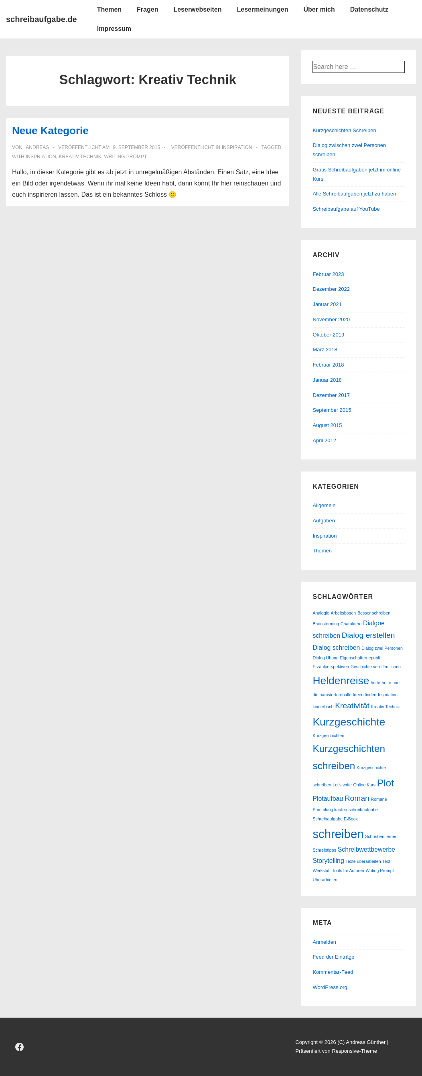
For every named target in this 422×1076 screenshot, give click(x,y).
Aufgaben (323, 521)
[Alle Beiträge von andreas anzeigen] (37, 147)
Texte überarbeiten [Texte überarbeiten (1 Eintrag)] (363, 861)
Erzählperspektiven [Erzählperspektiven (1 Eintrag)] (330, 666)
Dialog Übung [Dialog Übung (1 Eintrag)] (325, 657)
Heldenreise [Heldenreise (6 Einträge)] (340, 681)
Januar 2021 (326, 304)
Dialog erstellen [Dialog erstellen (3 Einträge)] (368, 635)
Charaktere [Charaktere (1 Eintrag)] (351, 623)
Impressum (114, 28)
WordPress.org (329, 987)
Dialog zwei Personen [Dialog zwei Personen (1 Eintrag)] (382, 648)
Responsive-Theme (354, 1051)
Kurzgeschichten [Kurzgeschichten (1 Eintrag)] (328, 735)
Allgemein (323, 505)
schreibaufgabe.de (41, 19)
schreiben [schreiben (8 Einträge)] (337, 833)
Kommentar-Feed (332, 972)
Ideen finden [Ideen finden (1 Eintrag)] (365, 694)
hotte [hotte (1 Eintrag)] (375, 682)
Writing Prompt (125, 156)
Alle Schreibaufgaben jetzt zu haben (354, 194)
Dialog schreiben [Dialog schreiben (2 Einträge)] (336, 647)
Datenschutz (369, 9)
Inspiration (237, 147)
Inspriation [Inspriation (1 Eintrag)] (388, 694)
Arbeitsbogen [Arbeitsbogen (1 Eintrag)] (343, 613)
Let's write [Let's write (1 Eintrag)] (342, 784)
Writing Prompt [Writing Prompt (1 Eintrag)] (379, 870)
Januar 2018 (326, 380)
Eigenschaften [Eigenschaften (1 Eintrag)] (353, 657)
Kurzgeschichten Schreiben (344, 130)
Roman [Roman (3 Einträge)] (357, 798)
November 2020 (331, 319)
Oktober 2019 (328, 335)
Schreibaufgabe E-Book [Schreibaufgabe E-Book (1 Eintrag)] (335, 818)
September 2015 (331, 410)
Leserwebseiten (197, 9)
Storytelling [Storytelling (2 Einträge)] (328, 860)
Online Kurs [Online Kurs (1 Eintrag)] (364, 784)
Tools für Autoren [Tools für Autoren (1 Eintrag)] (348, 870)
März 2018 (324, 350)
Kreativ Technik (80, 156)
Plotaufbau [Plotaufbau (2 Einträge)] (327, 798)
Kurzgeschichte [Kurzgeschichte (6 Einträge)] (348, 722)
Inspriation (41, 156)
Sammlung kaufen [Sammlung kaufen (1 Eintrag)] (329, 809)
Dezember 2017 (331, 395)
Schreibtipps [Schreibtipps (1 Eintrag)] (324, 850)
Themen (109, 9)
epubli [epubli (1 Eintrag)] (374, 657)
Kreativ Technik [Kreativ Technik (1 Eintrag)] (385, 706)
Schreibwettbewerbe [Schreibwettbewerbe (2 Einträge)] (366, 849)
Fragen (147, 9)
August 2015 (327, 425)
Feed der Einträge (333, 957)
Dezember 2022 (331, 289)
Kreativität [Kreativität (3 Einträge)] (352, 705)
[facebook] (19, 1046)
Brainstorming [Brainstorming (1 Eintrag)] (325, 623)
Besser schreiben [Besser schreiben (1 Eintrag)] (373, 613)
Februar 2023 (328, 274)
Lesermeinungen (262, 9)
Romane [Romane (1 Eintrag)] (379, 799)
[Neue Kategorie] (136, 147)
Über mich (319, 9)
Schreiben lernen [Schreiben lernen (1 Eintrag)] (381, 836)
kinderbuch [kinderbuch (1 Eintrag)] (322, 706)
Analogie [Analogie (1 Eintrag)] (320, 613)
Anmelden (324, 942)
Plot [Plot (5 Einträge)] (385, 783)
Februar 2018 (328, 365)
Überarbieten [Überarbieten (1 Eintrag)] (324, 879)
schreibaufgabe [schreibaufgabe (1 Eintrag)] (363, 809)
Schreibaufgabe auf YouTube (345, 209)
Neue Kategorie (50, 131)
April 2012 (324, 440)
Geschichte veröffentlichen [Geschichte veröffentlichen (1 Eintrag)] (376, 666)
